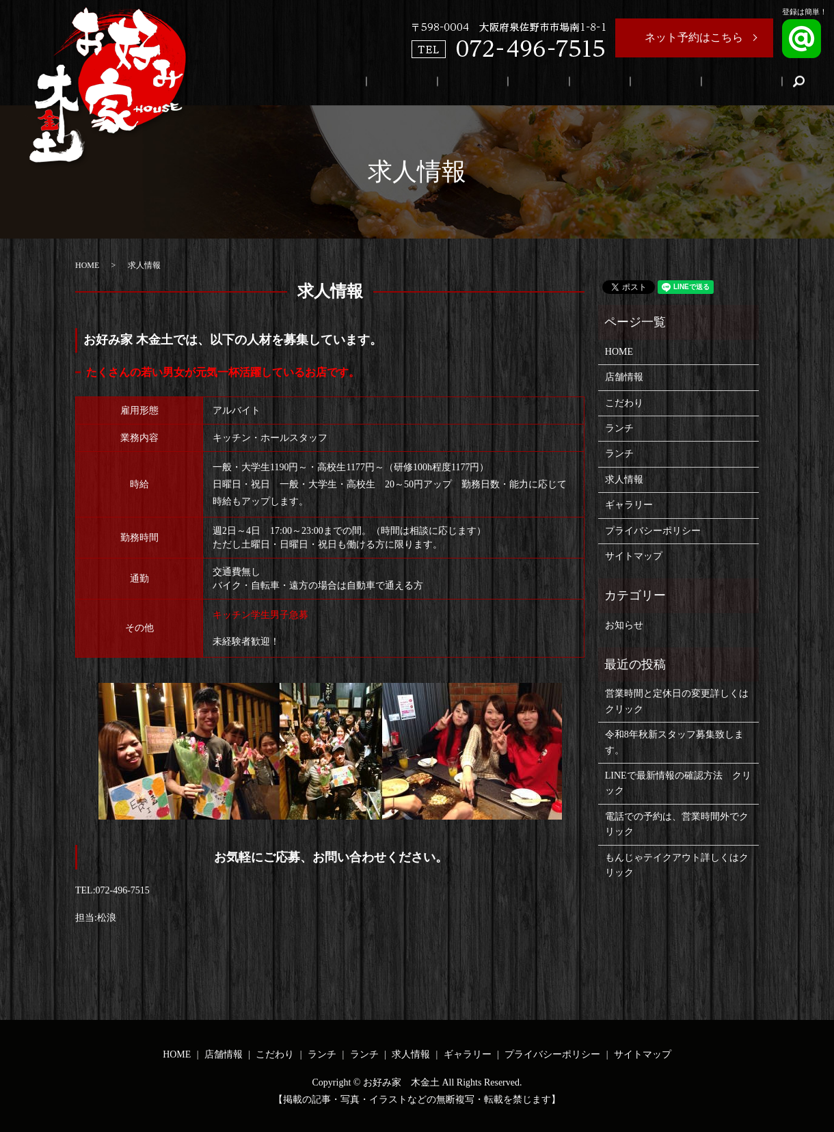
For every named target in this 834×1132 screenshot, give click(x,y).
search (798, 81)
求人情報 (694, 82)
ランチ (605, 82)
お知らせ (624, 625)
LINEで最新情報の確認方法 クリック (678, 783)
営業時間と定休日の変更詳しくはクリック (677, 701)
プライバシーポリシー (653, 531)
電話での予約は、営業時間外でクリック (677, 824)
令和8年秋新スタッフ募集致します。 (674, 742)
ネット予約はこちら (694, 37)
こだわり (558, 82)
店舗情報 (507, 82)
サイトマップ (633, 556)
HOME (460, 82)
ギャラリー (751, 82)
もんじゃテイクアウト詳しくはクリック (677, 865)
